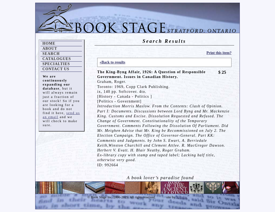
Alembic (181, 197)
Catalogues (56, 59)
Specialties (56, 64)
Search (51, 54)
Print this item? (219, 53)
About (49, 49)
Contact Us (55, 69)
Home (48, 43)
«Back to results (112, 62)
